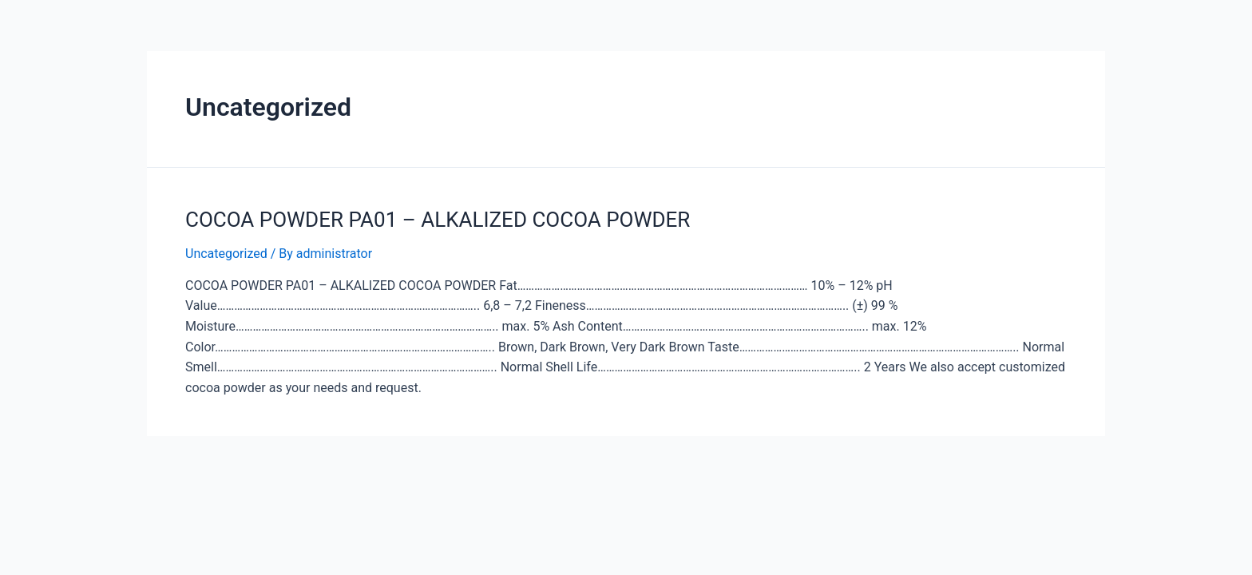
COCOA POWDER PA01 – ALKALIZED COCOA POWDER (437, 220)
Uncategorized (226, 253)
